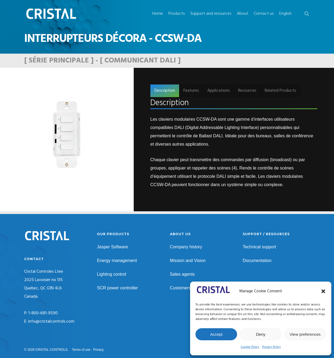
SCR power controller (117, 288)
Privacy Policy (271, 347)
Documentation (257, 260)
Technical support (259, 247)
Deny (260, 334)
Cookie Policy (250, 347)
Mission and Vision (188, 260)
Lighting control (111, 274)
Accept (216, 334)
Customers (180, 288)
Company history (186, 247)
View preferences (305, 334)
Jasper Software (112, 247)
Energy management (117, 260)
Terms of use (81, 350)
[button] (323, 291)
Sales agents (182, 274)
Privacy (98, 350)
